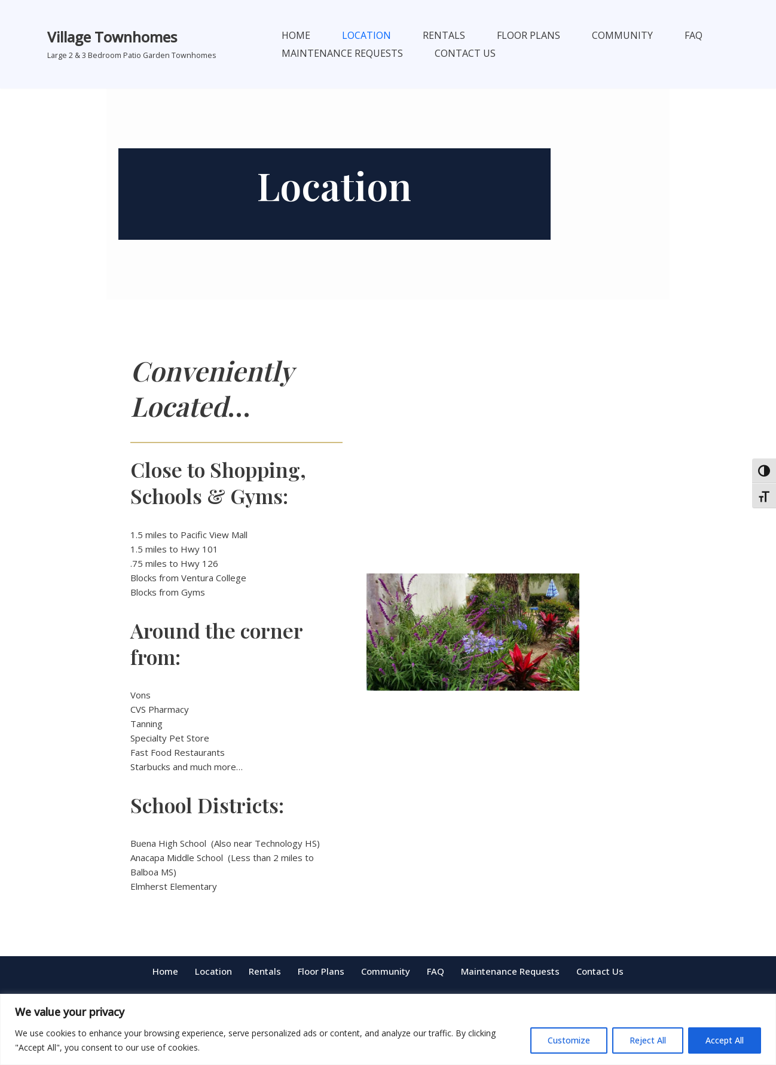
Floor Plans (528, 35)
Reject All (648, 1040)
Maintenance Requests (342, 53)
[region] (388, 1029)
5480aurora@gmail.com (388, 992)
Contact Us (465, 53)
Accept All (724, 1040)
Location (366, 35)
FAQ (693, 35)
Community (622, 35)
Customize (569, 1040)
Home (296, 35)
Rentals (444, 35)
